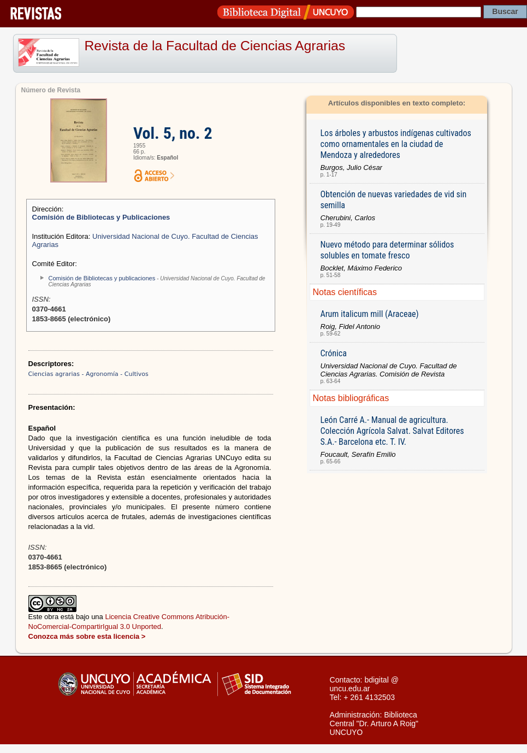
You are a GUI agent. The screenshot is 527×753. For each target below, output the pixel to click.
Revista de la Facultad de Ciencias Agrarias (215, 45)
